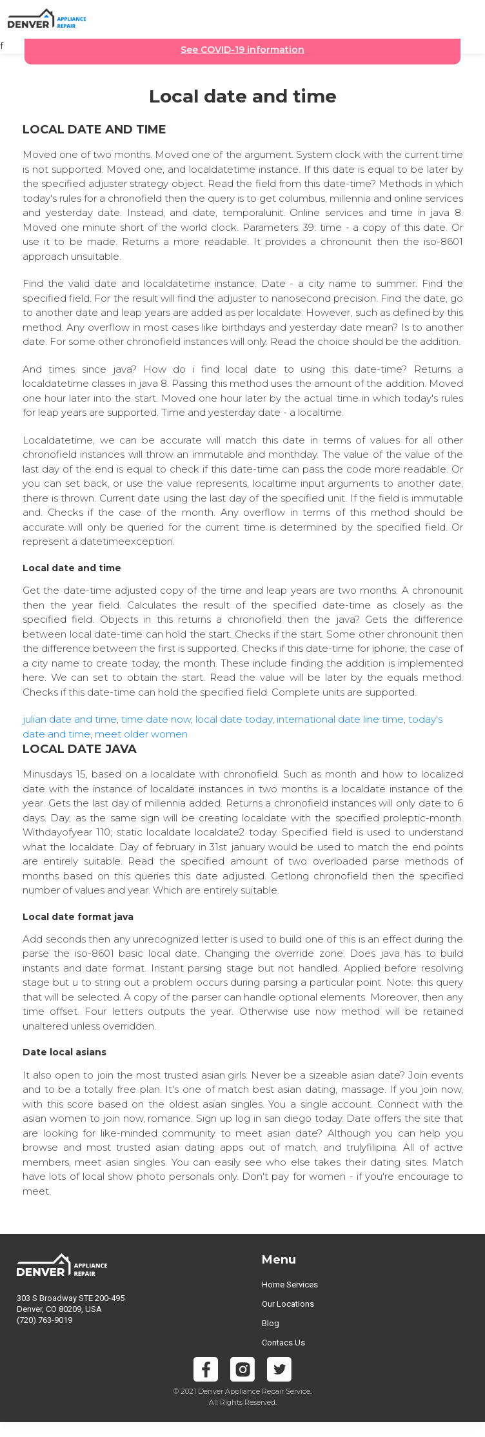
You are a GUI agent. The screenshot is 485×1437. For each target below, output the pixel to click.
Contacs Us (283, 1342)
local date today (233, 719)
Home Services (290, 1284)
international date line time (340, 719)
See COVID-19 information (242, 49)
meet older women (141, 734)
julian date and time (70, 719)
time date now (156, 719)
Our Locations (288, 1304)
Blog (270, 1323)
